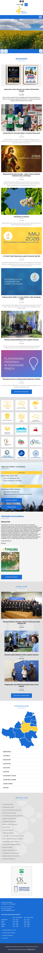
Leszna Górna (7, 784)
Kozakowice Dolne (9, 776)
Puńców (6, 788)
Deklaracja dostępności (8, 935)
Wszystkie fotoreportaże (21, 695)
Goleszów (6, 768)
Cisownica (6, 756)
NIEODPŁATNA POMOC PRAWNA (11, 841)
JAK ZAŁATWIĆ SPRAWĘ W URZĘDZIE (12, 844)
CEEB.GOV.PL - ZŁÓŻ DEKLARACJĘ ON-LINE (13, 836)
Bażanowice (7, 752)
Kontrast (20, 5)
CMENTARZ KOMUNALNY (9, 859)
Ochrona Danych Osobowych (9, 932)
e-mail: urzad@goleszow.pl (7, 910)
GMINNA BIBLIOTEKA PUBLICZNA (11, 856)
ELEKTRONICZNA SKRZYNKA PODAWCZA (13, 816)
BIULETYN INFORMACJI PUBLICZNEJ (12, 810)
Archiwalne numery (11, 577)
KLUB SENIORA (6, 827)
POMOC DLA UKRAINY (8, 833)
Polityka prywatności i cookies (9, 930)
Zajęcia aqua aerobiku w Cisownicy (10, 489)
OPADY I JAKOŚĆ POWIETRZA (10, 824)
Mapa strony (5, 938)
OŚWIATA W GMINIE (7, 847)
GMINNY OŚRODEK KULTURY (10, 850)
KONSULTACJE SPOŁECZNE (9, 813)
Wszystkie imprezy (11, 500)
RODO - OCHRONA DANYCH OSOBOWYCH (13, 838)
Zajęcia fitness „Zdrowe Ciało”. (9, 475)
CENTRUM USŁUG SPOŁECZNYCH (11, 853)
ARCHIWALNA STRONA (8, 807)
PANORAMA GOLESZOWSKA (9, 821)
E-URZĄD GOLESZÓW (8, 804)
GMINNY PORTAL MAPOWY (9, 818)
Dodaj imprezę (11, 507)
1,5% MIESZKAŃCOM (8, 830)
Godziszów (6, 764)
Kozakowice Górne (9, 780)
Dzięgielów (7, 760)
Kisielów (6, 772)
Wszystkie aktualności (21, 391)
